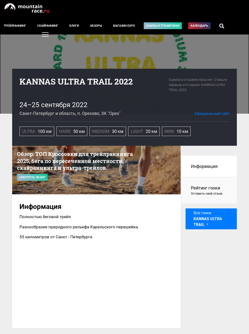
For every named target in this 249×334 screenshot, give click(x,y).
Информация (204, 166)
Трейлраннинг (15, 25)
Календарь (199, 25)
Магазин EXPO (124, 25)
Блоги (74, 25)
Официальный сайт (212, 113)
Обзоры (96, 25)
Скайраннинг (47, 25)
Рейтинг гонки (209, 190)
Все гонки (208, 219)
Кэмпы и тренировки (162, 25)
